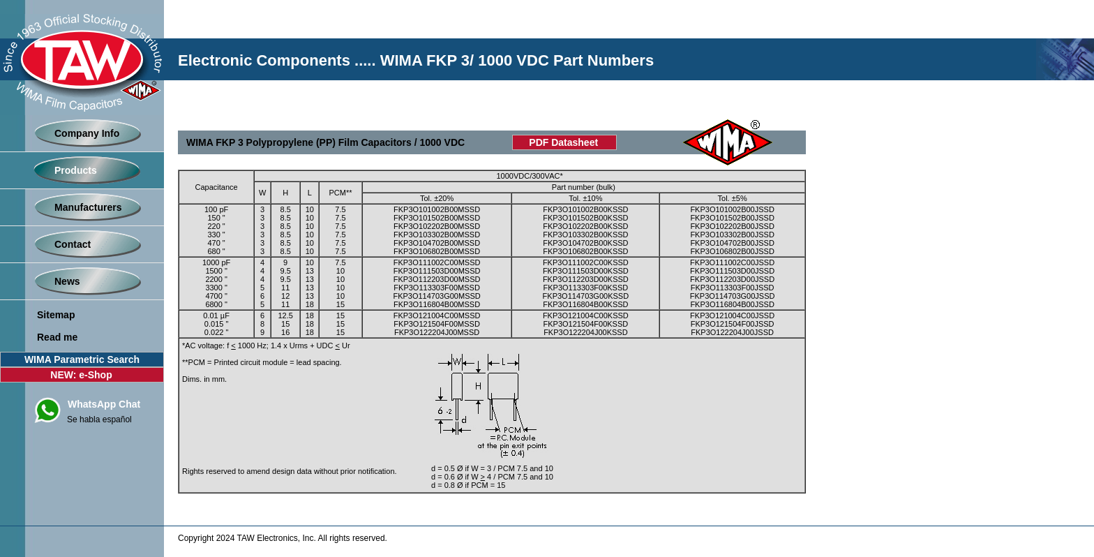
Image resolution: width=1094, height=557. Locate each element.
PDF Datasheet (563, 142)
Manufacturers (87, 207)
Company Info (86, 133)
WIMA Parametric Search (82, 359)
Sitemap (56, 314)
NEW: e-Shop (81, 374)
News (67, 281)
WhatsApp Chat (104, 404)
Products (75, 170)
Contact (72, 244)
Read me (57, 337)
